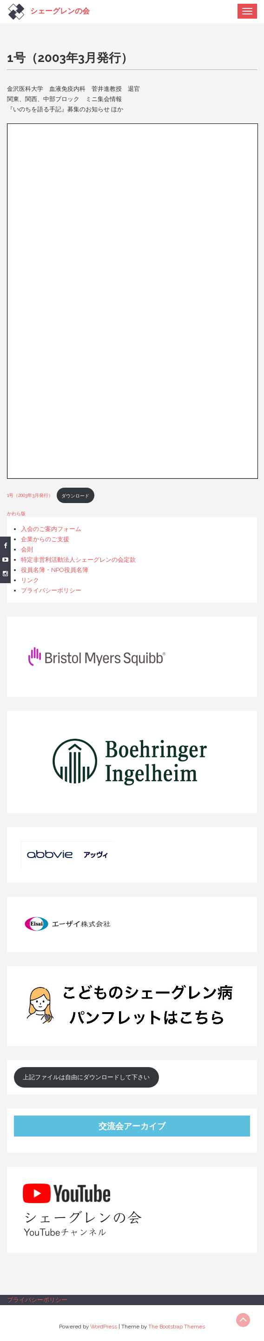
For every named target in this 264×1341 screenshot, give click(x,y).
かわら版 (16, 513)
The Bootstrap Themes (176, 1326)
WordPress (103, 1326)
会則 (27, 549)
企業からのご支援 (45, 539)
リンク (30, 580)
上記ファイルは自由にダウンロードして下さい (86, 1077)
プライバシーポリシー (51, 590)
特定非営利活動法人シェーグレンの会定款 (78, 559)
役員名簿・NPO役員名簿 (54, 569)
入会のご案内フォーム (51, 528)
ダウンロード (75, 495)
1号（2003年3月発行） (30, 495)
